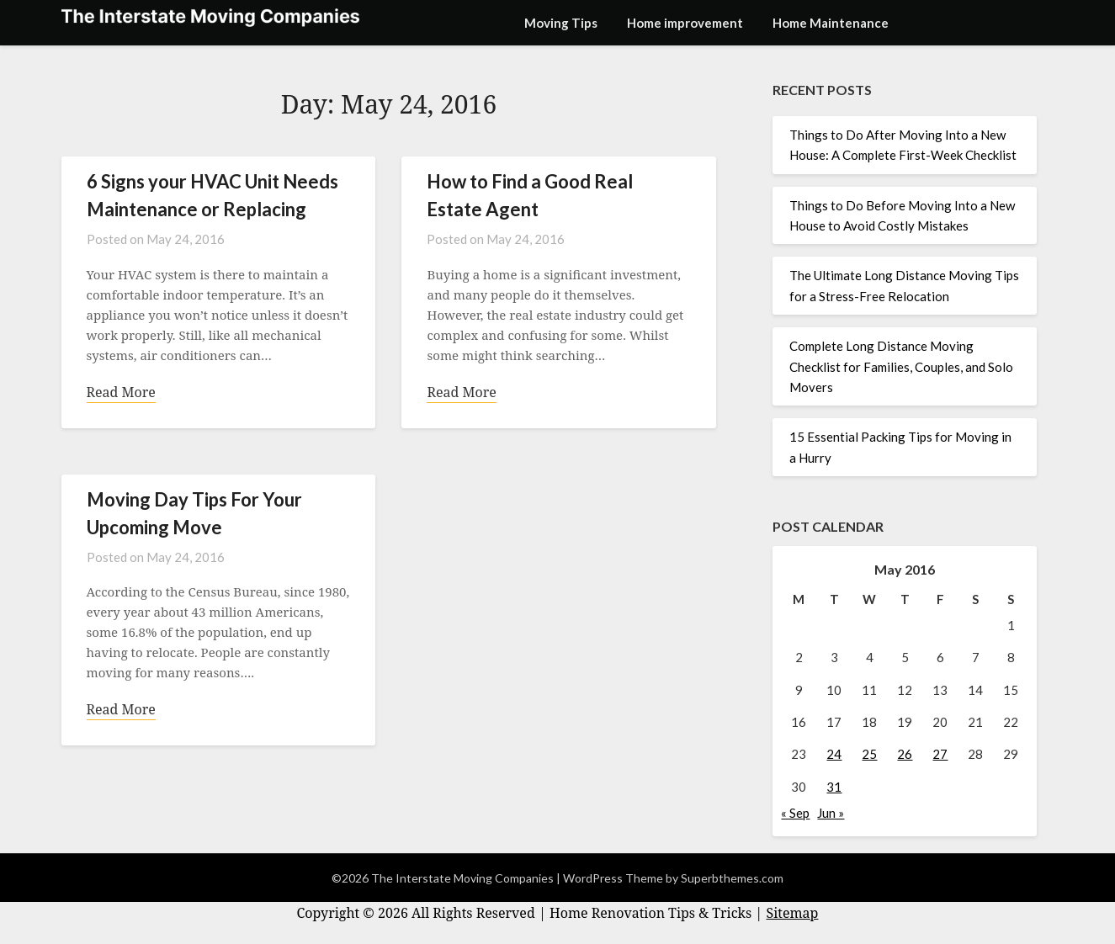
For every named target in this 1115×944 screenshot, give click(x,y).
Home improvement (685, 22)
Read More (121, 392)
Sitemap (792, 913)
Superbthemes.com (732, 878)
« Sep (795, 812)
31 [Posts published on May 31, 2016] (834, 786)
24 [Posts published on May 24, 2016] (834, 753)
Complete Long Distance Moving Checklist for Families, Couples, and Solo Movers (901, 366)
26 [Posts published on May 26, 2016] (904, 753)
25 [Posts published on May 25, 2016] (869, 753)
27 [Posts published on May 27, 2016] (940, 753)
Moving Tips (560, 22)
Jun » (830, 812)
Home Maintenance (831, 22)
